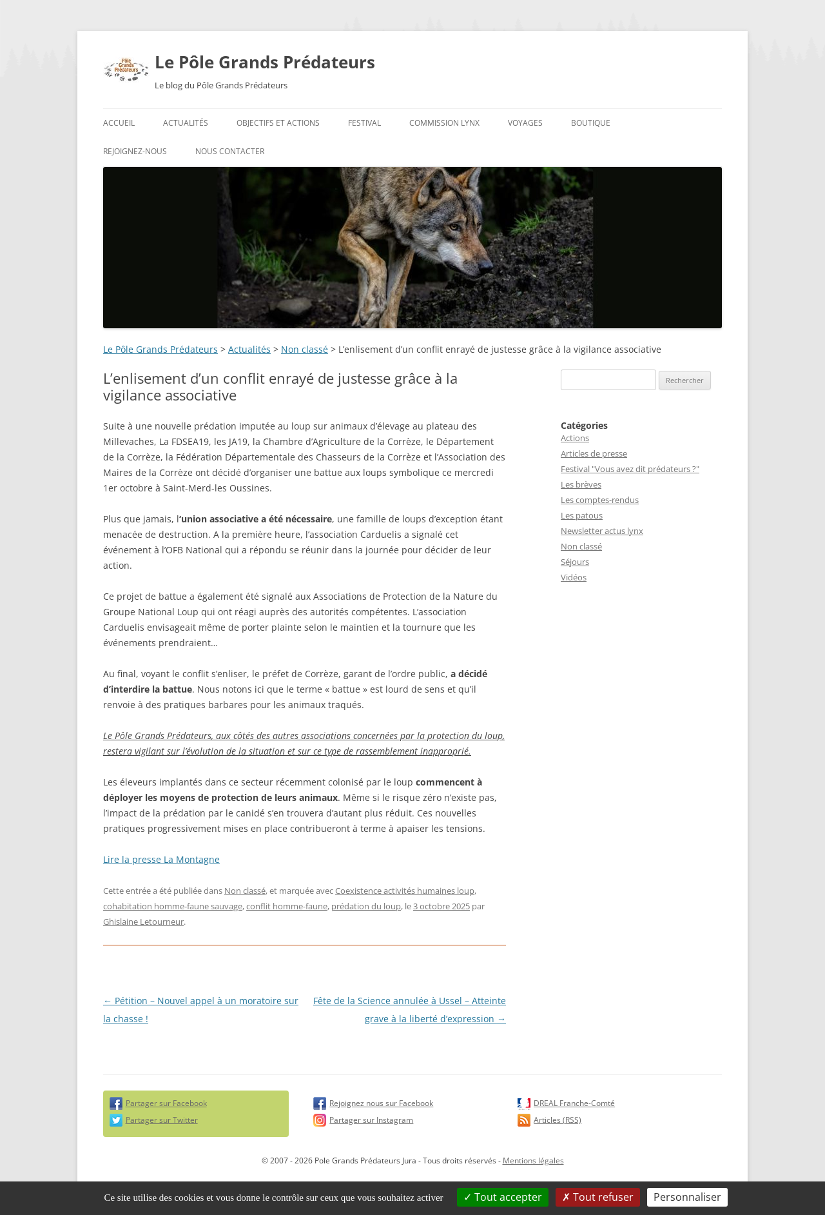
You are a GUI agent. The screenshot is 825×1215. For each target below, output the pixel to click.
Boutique (590, 122)
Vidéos (574, 577)
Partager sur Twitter (162, 1119)
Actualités (185, 122)
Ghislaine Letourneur (143, 921)
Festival (364, 122)
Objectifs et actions (278, 122)
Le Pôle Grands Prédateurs (265, 62)
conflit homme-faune (286, 906)
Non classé (304, 349)
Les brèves (581, 484)
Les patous (582, 515)
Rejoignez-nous (135, 151)
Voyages (525, 122)
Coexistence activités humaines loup (404, 890)
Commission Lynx (444, 122)
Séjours (575, 562)
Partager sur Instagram (371, 1119)
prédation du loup (366, 906)
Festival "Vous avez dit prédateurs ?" (630, 469)
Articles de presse (594, 453)
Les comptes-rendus (600, 500)
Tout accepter (502, 1197)
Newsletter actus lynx (602, 531)
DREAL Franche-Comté (574, 1103)
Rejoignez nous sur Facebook (381, 1103)
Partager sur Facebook (166, 1103)
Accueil (119, 122)
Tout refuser (598, 1197)
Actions (575, 438)
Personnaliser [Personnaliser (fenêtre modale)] (687, 1197)
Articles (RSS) (557, 1119)
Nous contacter (229, 151)
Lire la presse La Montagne (161, 859)
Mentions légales (533, 1160)
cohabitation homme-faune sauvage (172, 906)
